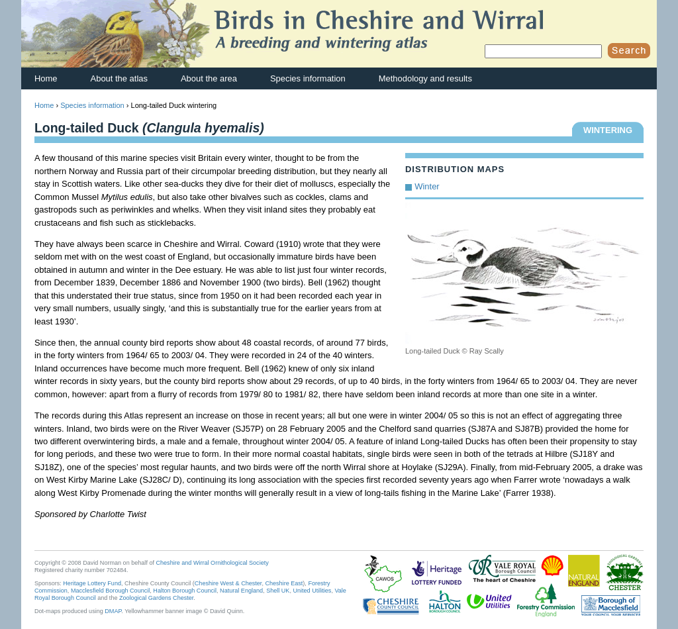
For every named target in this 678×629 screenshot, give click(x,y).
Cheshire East (284, 583)
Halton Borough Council (185, 590)
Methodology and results (425, 78)
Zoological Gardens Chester (156, 598)
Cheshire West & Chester (228, 583)
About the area (209, 78)
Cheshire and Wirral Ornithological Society (212, 562)
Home (46, 78)
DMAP (113, 611)
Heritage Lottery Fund (92, 583)
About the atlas (119, 78)
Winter (426, 186)
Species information (308, 78)
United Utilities (312, 590)
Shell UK (277, 590)
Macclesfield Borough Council (110, 590)
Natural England (241, 590)
